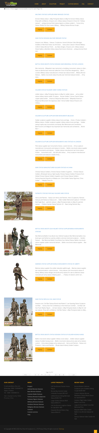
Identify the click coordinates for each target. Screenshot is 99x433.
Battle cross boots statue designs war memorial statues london (59, 64)
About (44, 4)
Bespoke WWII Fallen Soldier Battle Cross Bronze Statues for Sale (83, 412)
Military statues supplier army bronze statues (52, 14)
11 (45, 375)
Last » (73, 375)
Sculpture (52, 4)
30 (59, 375)
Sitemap (61, 429)
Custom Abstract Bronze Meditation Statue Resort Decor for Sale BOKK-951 (84, 395)
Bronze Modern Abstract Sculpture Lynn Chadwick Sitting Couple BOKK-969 (84, 388)
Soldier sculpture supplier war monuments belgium (54, 116)
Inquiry (40, 29)
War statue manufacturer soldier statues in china (53, 167)
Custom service (73, 4)
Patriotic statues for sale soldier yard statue (52, 193)
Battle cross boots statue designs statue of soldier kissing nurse (59, 334)
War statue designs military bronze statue (50, 38)
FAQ (83, 4)
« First (25, 375)
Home (36, 4)
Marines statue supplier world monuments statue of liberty (57, 264)
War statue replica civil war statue (48, 299)
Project (62, 4)
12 (49, 375)
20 (55, 375)
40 (63, 375)
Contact (90, 4)
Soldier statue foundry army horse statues (51, 90)
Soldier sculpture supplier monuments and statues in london (58, 142)
